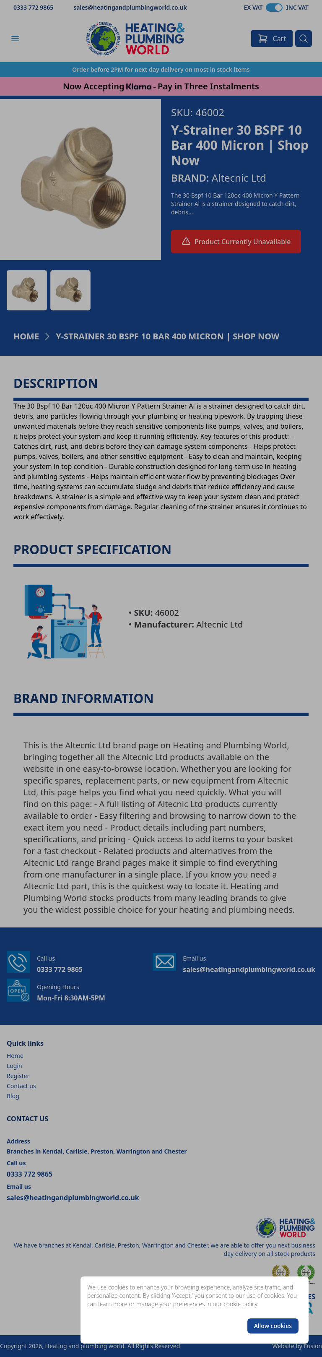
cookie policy (240, 1304)
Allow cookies (273, 1326)
